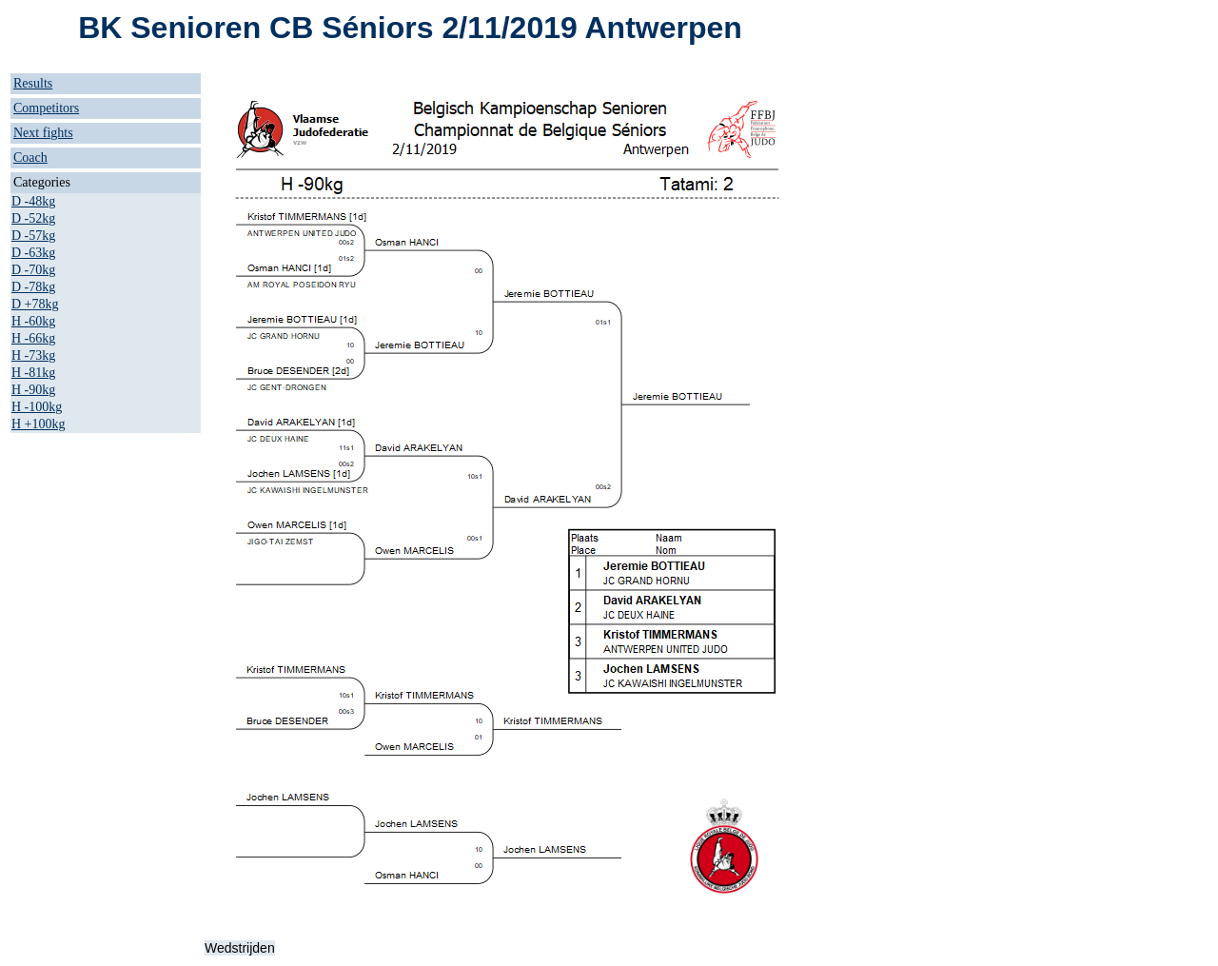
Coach (30, 157)
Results (32, 83)
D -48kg (33, 201)
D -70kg (33, 270)
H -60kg (33, 321)
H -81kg (33, 372)
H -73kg (33, 355)
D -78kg (33, 287)
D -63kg (33, 253)
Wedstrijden (240, 948)
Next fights (43, 133)
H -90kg (33, 390)
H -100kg (36, 407)
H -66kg (33, 338)
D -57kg (33, 235)
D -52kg (33, 218)
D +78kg (35, 304)
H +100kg (38, 424)
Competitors (46, 108)
